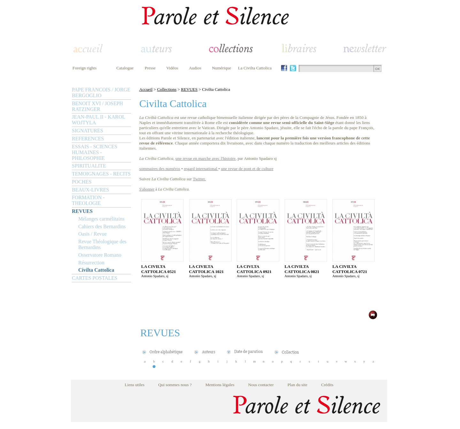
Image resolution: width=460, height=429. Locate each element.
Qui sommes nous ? (175, 384)
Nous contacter (261, 384)
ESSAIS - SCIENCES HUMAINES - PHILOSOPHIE (94, 152)
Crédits (327, 384)
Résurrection (91, 262)
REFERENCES (88, 138)
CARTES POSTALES (94, 278)
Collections (167, 89)
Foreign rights (84, 68)
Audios (195, 68)
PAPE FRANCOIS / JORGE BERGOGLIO (101, 92)
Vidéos (172, 68)
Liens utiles (134, 384)
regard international (200, 168)
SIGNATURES (87, 130)
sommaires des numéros (159, 168)
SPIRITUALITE (89, 165)
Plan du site (297, 384)
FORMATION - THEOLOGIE (88, 200)
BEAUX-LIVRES (90, 189)
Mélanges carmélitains (101, 219)
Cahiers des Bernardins (102, 226)
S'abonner (146, 189)
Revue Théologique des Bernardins (102, 244)
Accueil (145, 89)
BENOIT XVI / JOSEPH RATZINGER (97, 106)
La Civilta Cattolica (255, 68)
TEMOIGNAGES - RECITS (101, 173)
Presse (150, 68)
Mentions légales (219, 384)
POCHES (81, 181)
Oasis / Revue (92, 234)
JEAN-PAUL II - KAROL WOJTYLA (98, 119)
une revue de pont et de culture (247, 168)
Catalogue (125, 68)
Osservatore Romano (99, 255)
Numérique (221, 68)
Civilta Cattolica (96, 270)
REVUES (82, 211)
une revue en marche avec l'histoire (205, 158)
